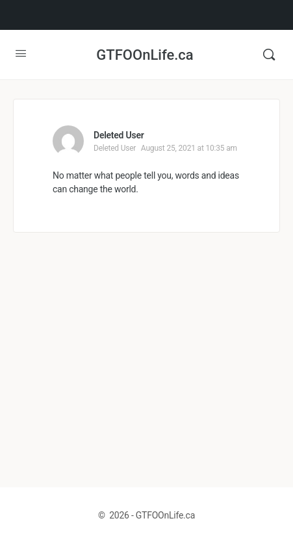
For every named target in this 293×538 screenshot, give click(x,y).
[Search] (269, 54)
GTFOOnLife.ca (144, 55)
